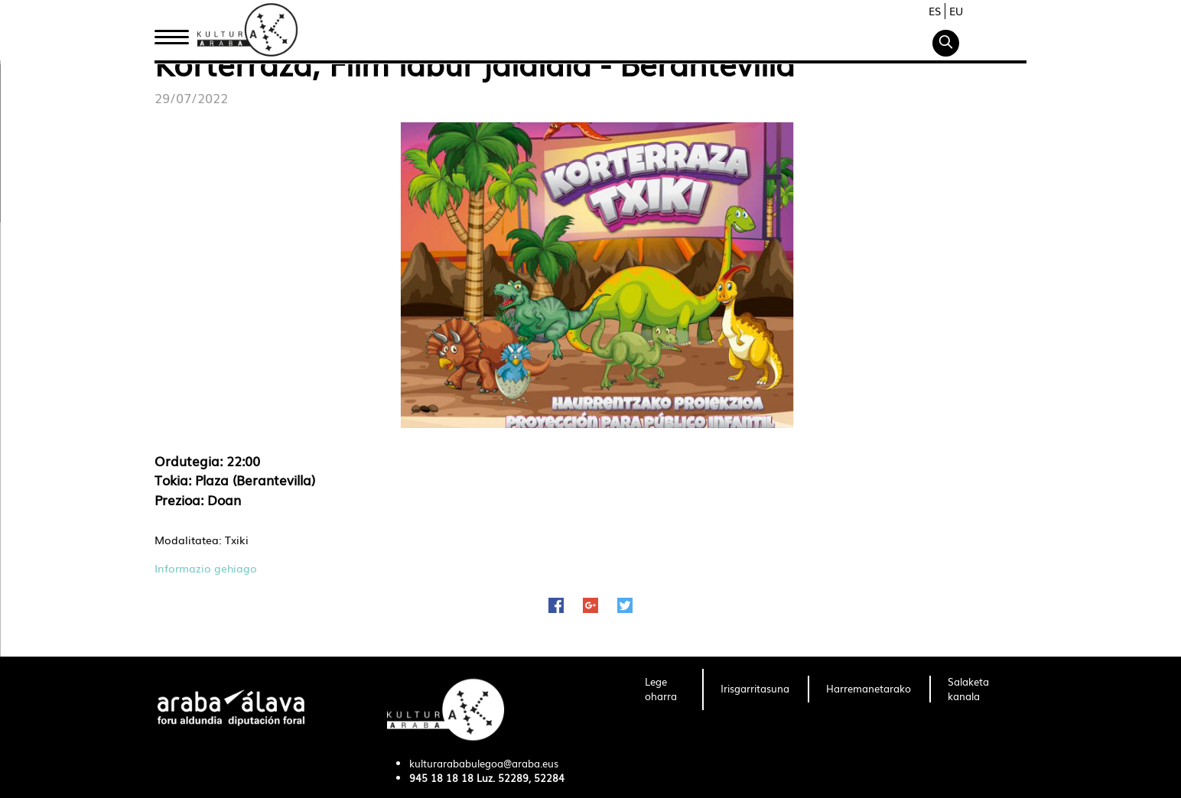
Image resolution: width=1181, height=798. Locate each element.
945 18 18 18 (441, 777)
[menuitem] (664, 689)
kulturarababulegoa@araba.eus (483, 763)
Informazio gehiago (206, 568)
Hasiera (177, 33)
